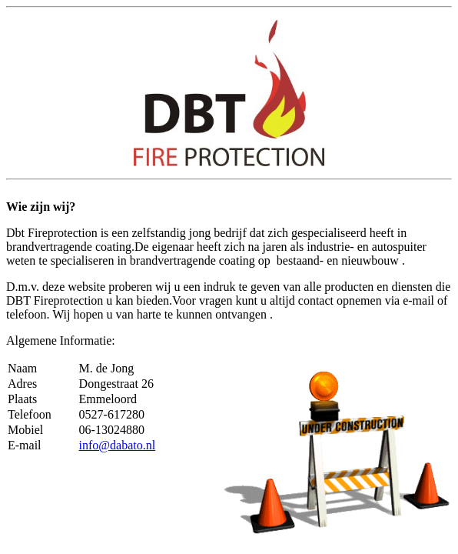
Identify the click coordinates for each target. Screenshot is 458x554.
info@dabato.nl (117, 445)
